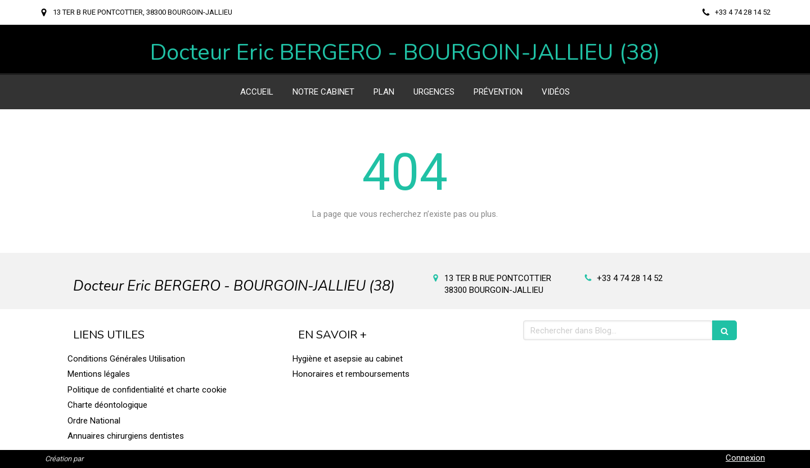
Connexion (745, 458)
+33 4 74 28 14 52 (630, 278)
